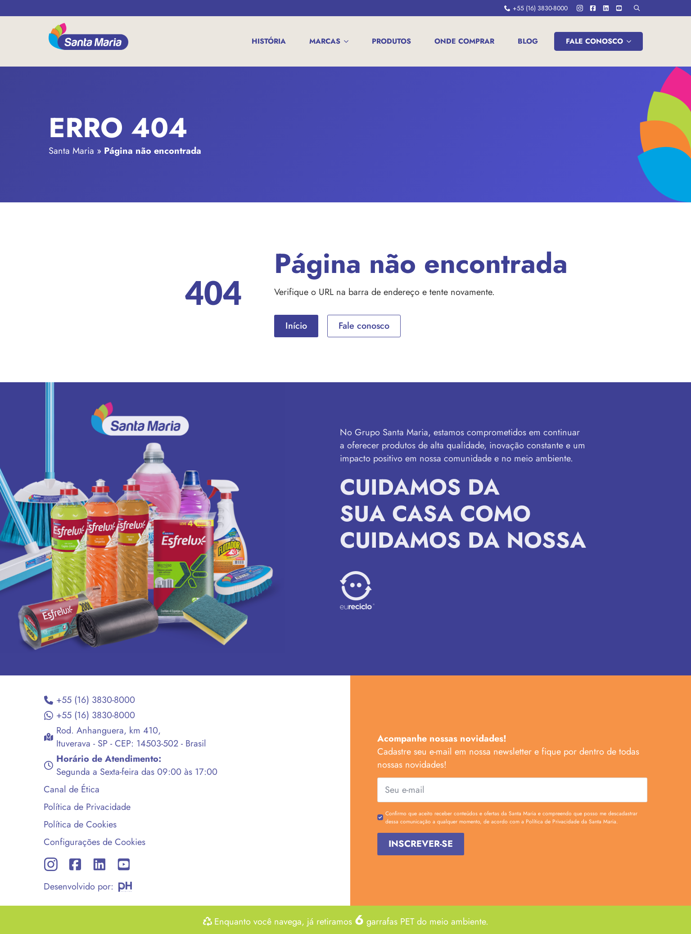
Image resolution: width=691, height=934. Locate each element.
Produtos (391, 41)
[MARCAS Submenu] (348, 41)
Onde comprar (464, 41)
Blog (528, 41)
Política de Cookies (60, 824)
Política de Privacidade (67, 806)
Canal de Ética (52, 789)
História (269, 41)
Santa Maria (71, 150)
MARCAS (324, 41)
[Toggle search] (636, 7)
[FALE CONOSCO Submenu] (630, 41)
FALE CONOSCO (594, 41)
